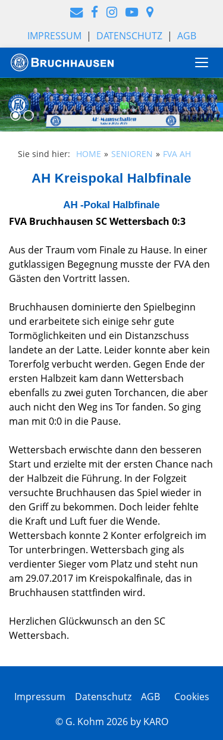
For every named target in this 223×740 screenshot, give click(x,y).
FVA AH (177, 153)
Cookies (189, 696)
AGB (186, 35)
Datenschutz (129, 35)
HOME (88, 153)
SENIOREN (132, 153)
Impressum (54, 35)
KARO (155, 721)
